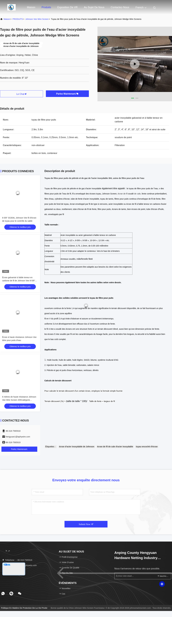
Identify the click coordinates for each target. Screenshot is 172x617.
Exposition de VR (67, 7)
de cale (137, 194)
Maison (31, 7)
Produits (46, 7)
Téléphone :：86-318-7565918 (17, 560)
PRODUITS (17, 19)
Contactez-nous (120, 7)
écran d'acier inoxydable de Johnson (76, 446)
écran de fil (123, 194)
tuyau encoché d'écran (147, 446)
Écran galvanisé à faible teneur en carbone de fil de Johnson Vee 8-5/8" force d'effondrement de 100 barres (18, 280)
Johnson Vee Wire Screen (37, 19)
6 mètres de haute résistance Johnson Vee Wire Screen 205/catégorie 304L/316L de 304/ (19, 400)
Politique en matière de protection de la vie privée (24, 608)
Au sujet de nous (94, 7)
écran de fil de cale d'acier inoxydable (115, 446)
